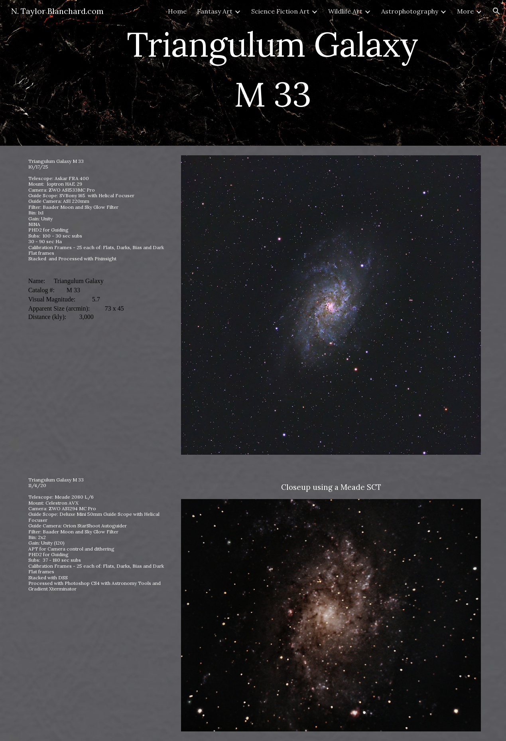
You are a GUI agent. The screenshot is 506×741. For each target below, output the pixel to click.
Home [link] (177, 11)
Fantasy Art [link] (214, 11)
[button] (496, 11)
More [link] (465, 11)
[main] (272, 73)
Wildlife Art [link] (345, 11)
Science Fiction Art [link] (280, 11)
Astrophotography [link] (409, 11)
